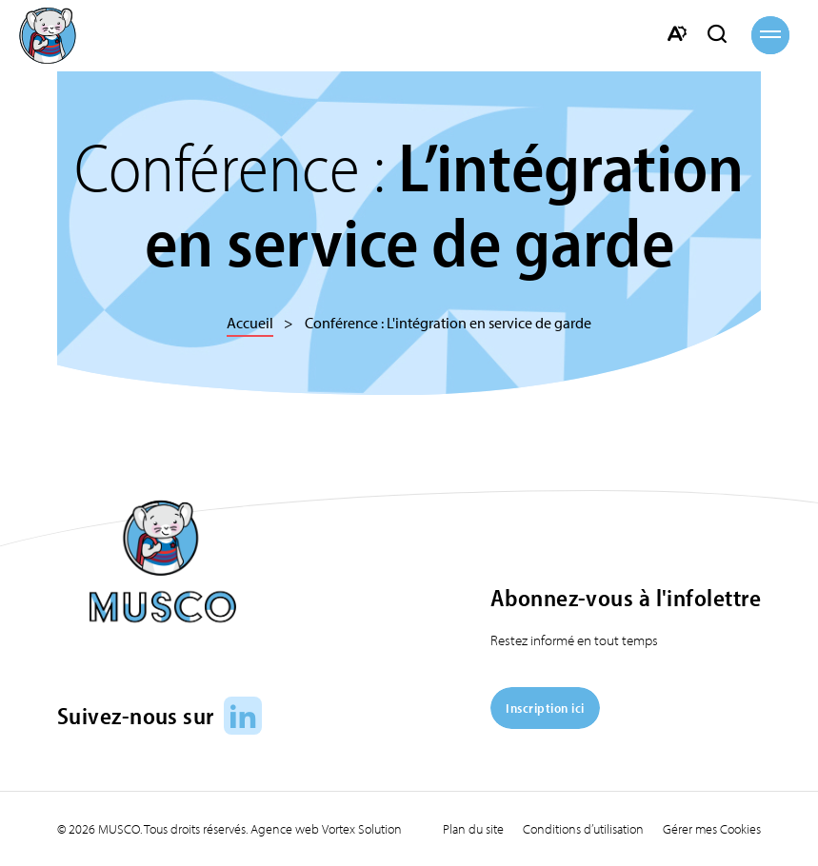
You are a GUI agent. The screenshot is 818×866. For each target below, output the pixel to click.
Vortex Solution (362, 828)
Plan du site (473, 828)
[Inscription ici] (545, 723)
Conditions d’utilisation (583, 828)
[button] (770, 35)
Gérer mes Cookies (712, 828)
